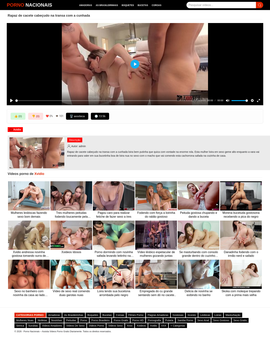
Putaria (169, 320)
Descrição (74, 140)
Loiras (217, 315)
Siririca (20, 325)
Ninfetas (42, 320)
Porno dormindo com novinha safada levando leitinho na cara (114, 254)
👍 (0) (18, 116)
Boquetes (128, 5)
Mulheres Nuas (24, 320)
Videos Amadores (52, 325)
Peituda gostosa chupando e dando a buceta (198, 214)
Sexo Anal (203, 320)
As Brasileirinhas (107, 5)
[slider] (110, 100)
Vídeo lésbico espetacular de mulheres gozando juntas (156, 254)
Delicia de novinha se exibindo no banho (198, 293)
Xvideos (141, 325)
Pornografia (154, 320)
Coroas (156, 5)
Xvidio (15, 129)
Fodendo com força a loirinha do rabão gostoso (156, 214)
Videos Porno (96, 325)
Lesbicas (205, 315)
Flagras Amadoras (158, 315)
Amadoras (85, 5)
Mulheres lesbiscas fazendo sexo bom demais (29, 214)
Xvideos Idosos (71, 252)
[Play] (11, 100)
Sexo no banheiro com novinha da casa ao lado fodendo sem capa (29, 293)
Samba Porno (185, 320)
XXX (163, 325)
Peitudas (71, 320)
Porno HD (138, 320)
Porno (83, 320)
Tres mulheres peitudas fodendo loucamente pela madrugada (71, 215)
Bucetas (143, 5)
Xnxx (130, 325)
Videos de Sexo (75, 325)
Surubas (33, 325)
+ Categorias (178, 325)
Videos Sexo (115, 325)
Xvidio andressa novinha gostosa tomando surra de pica (29, 254)
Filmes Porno (135, 315)
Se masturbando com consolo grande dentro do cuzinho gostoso (198, 254)
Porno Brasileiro (100, 320)
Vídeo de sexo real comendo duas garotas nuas (71, 293)
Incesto (192, 315)
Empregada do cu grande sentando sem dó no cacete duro (156, 293)
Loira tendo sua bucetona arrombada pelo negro (113, 293)
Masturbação (233, 315)
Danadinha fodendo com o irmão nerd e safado (241, 254)
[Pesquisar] (221, 5)
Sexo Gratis (240, 320)
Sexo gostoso (221, 320)
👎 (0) (35, 116)
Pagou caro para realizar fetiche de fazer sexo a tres (113, 214)
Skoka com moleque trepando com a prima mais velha (241, 293)
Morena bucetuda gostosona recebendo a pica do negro (241, 214)
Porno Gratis (121, 320)
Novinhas (56, 320)
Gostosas (178, 315)
